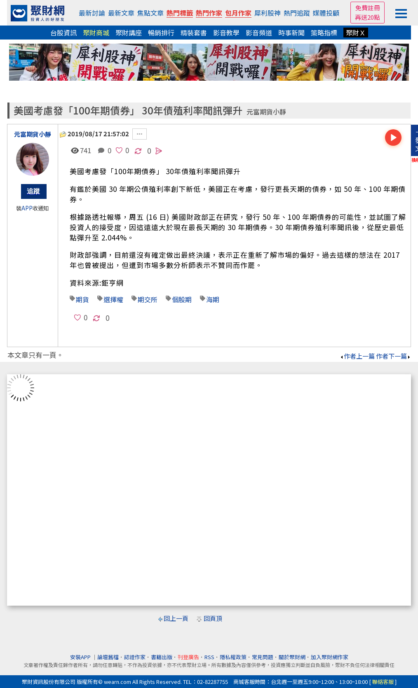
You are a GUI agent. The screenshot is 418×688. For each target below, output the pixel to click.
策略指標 (324, 32)
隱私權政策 (233, 657)
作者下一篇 (393, 356)
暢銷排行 (161, 32)
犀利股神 (267, 13)
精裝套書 (194, 32)
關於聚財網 (292, 657)
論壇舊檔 (108, 657)
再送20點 (367, 17)
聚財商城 (96, 32)
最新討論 (92, 13)
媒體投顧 (326, 13)
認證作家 (135, 657)
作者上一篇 (357, 356)
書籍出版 (161, 657)
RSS (209, 657)
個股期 (182, 299)
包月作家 (238, 13)
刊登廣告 (188, 657)
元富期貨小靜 (266, 112)
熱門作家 (209, 13)
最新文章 (121, 13)
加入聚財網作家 (329, 657)
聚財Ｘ (356, 32)
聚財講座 (128, 32)
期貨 (82, 299)
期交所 (147, 299)
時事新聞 (291, 32)
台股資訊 (63, 32)
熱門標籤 (180, 13)
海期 (212, 299)
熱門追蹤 (297, 13)
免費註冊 (367, 7)
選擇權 (113, 299)
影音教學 (226, 32)
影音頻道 (259, 32)
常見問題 (262, 657)
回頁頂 (213, 618)
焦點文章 (150, 13)
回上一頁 (176, 618)
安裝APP (81, 657)
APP (27, 208)
